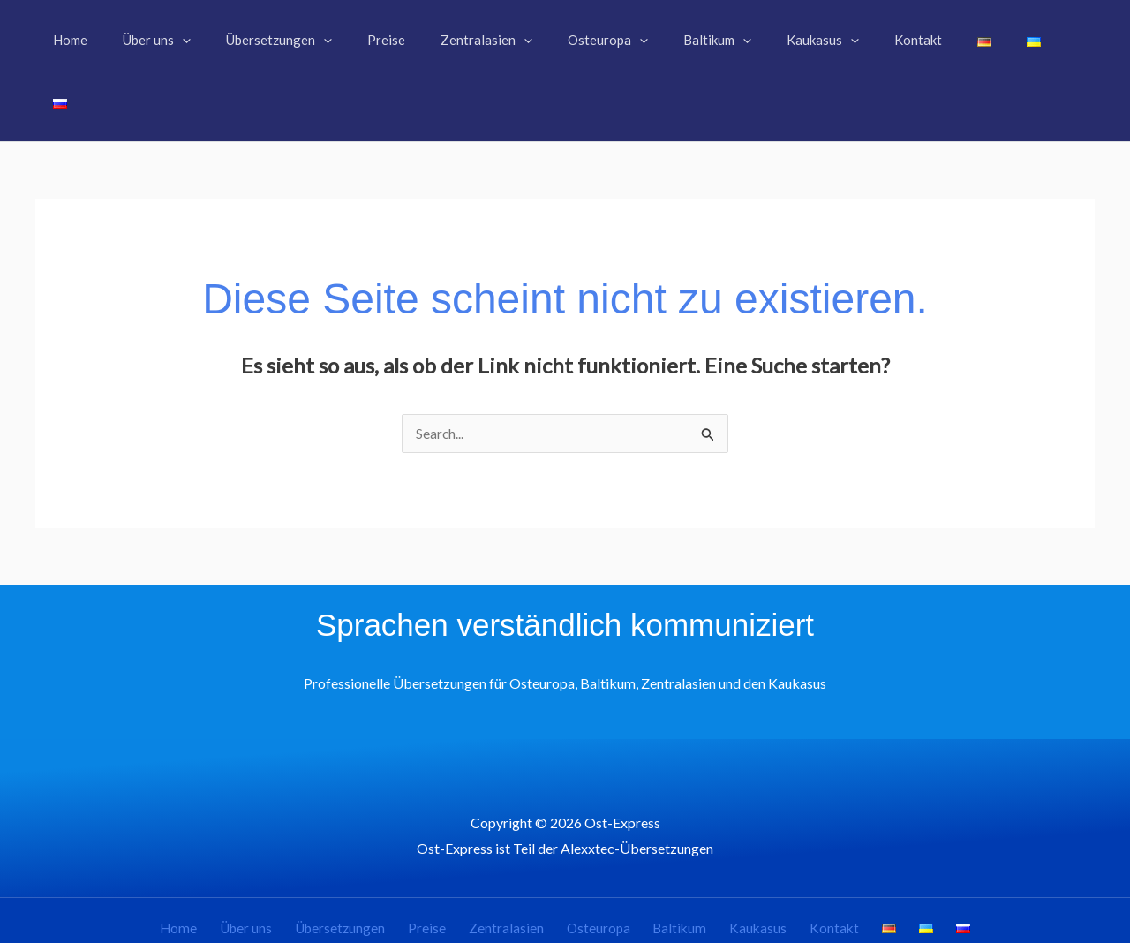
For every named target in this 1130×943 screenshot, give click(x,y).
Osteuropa (604, 867)
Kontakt (819, 867)
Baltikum (679, 867)
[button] (215, 40)
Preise (450, 867)
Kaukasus (750, 867)
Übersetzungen (370, 867)
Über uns (281, 867)
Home (221, 867)
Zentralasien (520, 867)
